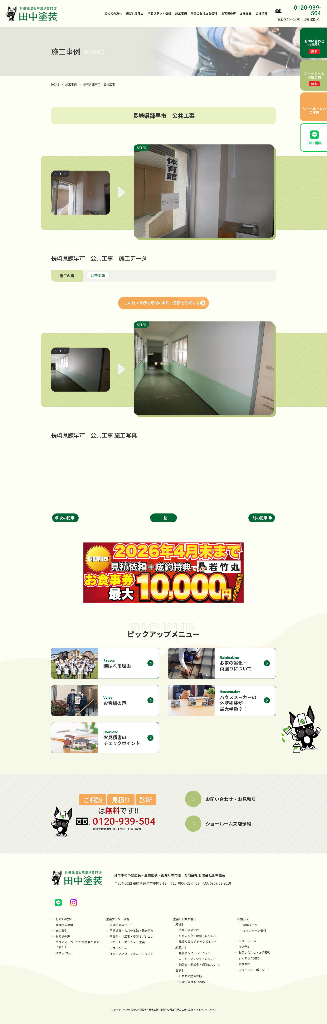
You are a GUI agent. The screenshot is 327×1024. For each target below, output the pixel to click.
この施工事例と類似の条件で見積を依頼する (161, 302)
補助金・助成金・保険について (199, 964)
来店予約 (244, 946)
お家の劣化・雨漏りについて (198, 936)
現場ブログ (250, 925)
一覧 (163, 517)
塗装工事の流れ (189, 930)
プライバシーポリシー (253, 970)
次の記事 (66, 517)
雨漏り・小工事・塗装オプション (131, 936)
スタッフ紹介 (64, 953)
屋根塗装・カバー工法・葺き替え (131, 930)
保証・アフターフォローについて (131, 954)
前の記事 (260, 517)
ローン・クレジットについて (197, 959)
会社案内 (244, 964)
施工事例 (181, 13)
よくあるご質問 (249, 958)
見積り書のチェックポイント (198, 941)
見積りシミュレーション (195, 953)
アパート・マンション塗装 (127, 942)
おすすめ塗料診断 (190, 976)
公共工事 (97, 275)
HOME (55, 84)
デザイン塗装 (118, 948)
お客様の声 (228, 13)
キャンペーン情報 (254, 930)
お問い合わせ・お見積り (255, 952)
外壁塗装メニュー (121, 925)
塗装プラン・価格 (117, 919)
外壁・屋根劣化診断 (192, 982)
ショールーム (247, 941)
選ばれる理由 (134, 13)
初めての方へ (113, 13)
